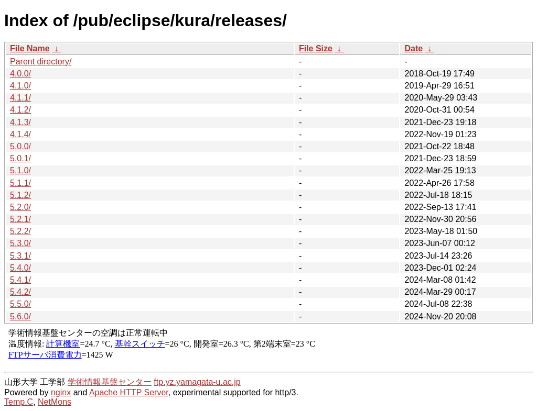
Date (413, 48)
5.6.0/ (20, 316)
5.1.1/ (20, 183)
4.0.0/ (20, 73)
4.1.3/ (20, 122)
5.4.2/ (20, 291)
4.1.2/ (20, 109)
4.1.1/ (20, 97)
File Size (315, 48)
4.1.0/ (20, 85)
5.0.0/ (20, 146)
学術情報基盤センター (110, 381)
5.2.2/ (20, 231)
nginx (61, 392)
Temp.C (18, 401)
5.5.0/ (20, 303)
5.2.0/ (20, 207)
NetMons (54, 401)
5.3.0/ (20, 243)
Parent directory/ (40, 61)
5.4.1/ (20, 279)
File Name (30, 48)
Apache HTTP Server (128, 392)
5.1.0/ (20, 170)
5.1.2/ (20, 195)
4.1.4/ (20, 134)
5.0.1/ (20, 158)
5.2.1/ (20, 219)
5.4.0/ (20, 267)
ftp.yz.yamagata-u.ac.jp (197, 381)
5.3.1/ (20, 255)
